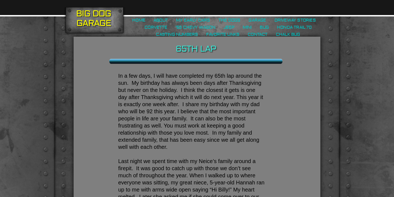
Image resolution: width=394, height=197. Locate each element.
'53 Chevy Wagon (195, 27)
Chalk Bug (288, 34)
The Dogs (229, 20)
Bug (264, 27)
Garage (257, 20)
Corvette (155, 27)
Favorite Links (222, 34)
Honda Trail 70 (294, 27)
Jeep (229, 27)
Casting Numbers (177, 34)
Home (138, 20)
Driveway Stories (295, 20)
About (160, 20)
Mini (247, 27)
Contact (257, 34)
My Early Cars (193, 20)
